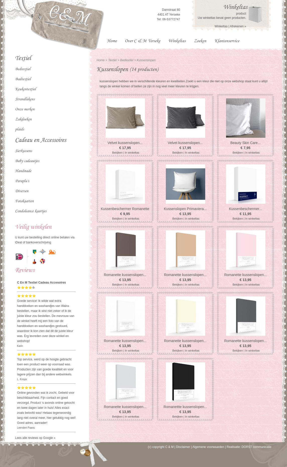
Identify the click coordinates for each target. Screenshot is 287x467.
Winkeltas (221, 26)
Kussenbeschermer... (245, 209)
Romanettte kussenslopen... (185, 407)
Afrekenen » (238, 26)
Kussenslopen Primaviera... (185, 209)
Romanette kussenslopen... (125, 275)
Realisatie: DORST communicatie (249, 447)
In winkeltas (132, 152)
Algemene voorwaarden (208, 447)
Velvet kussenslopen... (125, 143)
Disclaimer (183, 447)
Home (101, 60)
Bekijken (117, 152)
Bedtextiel (127, 60)
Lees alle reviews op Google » (35, 438)
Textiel (112, 60)
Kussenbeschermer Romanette (125, 209)
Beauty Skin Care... (245, 143)
